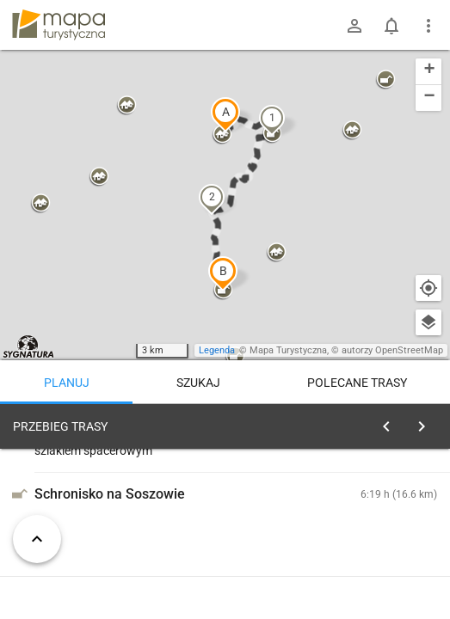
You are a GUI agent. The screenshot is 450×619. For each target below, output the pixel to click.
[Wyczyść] (426, 422)
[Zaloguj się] (354, 26)
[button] (225, 114)
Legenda (217, 350)
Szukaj (198, 382)
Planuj (66, 382)
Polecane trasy (357, 382)
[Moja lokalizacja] (428, 288)
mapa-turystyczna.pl (58, 25)
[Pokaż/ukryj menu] (428, 26)
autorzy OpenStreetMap (392, 350)
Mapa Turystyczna (288, 350)
